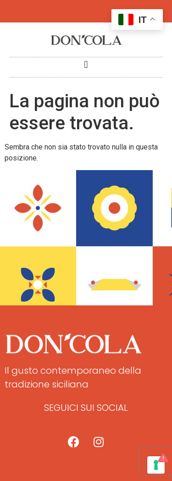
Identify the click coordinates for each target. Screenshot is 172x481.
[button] (86, 64)
